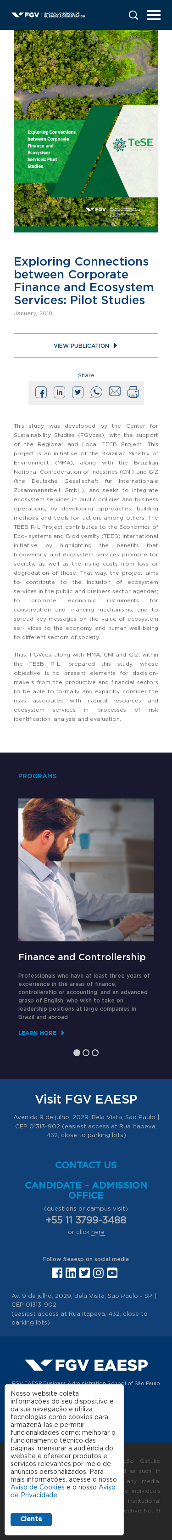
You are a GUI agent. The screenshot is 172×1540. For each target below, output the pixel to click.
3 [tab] (95, 1052)
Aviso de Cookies (38, 1487)
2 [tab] (86, 1052)
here (98, 1232)
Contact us (86, 1165)
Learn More (37, 1033)
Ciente (31, 1519)
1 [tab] (76, 1052)
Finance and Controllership (82, 957)
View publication (81, 346)
